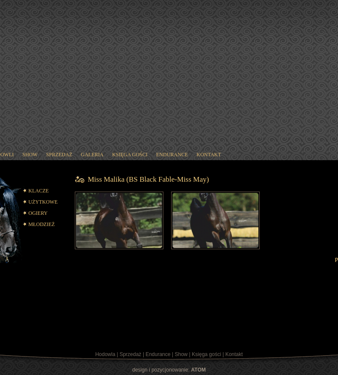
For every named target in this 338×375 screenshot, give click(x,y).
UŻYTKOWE (43, 202)
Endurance (157, 354)
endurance (172, 155)
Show (181, 354)
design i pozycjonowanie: (169, 370)
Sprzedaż (130, 354)
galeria (92, 155)
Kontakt (234, 354)
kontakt (209, 155)
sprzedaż (59, 155)
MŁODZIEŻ (41, 224)
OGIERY (38, 213)
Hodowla (105, 354)
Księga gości (206, 354)
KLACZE (38, 191)
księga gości (129, 155)
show (29, 155)
